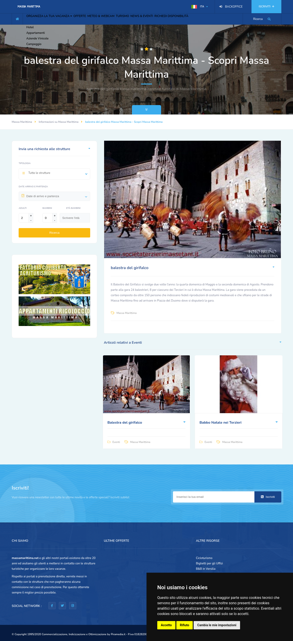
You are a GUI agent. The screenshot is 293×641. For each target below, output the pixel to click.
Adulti (22, 208)
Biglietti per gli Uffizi (209, 563)
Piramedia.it (118, 634)
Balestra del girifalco (124, 422)
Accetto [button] (166, 625)
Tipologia (25, 163)
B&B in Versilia (205, 569)
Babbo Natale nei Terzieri (220, 422)
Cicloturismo (204, 558)
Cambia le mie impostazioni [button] (216, 625)
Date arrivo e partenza (33, 186)
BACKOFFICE (234, 7)
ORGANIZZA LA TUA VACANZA (52, 18)
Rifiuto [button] (184, 625)
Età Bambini (73, 208)
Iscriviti (268, 497)
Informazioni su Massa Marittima (59, 122)
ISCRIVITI (266, 6)
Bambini (47, 208)
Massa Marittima (22, 122)
